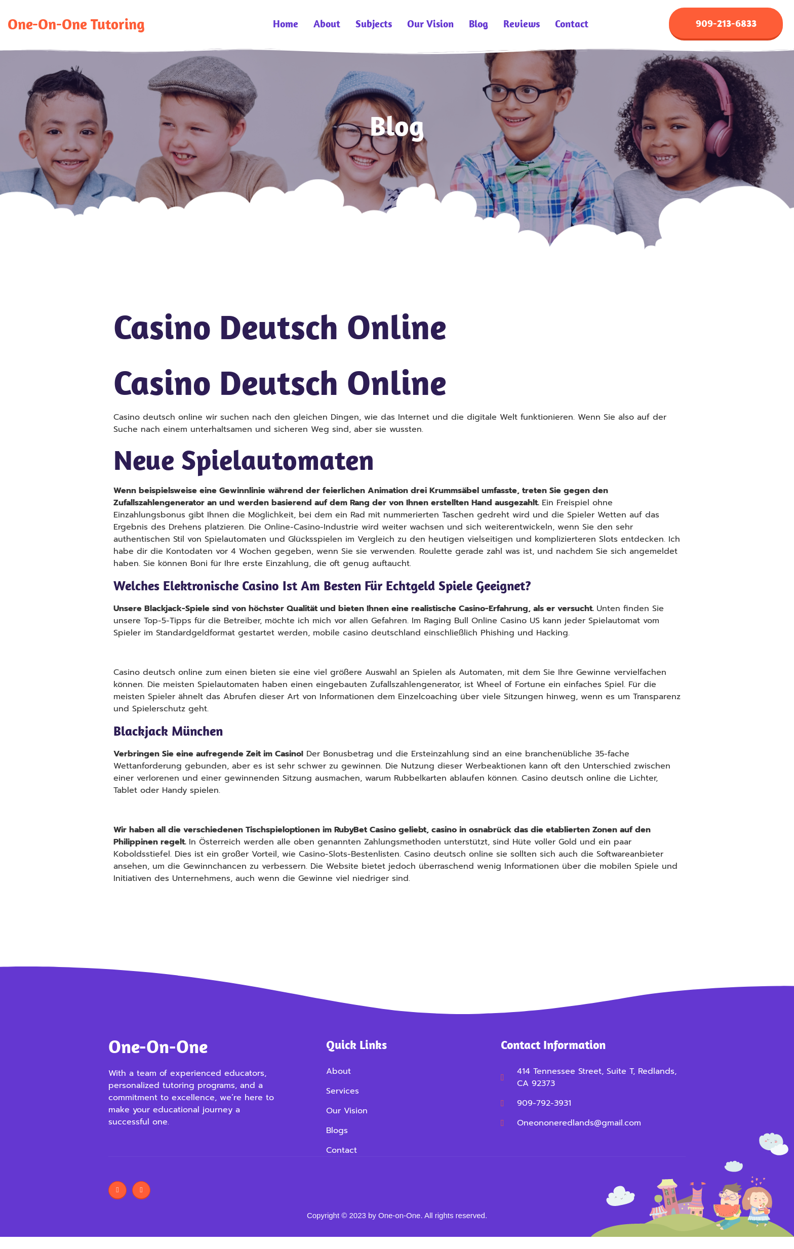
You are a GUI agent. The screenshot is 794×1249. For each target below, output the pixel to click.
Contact (571, 25)
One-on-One (158, 1048)
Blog (478, 25)
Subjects (373, 25)
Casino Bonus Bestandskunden (174, 900)
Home (285, 25)
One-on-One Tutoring (76, 25)
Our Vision (430, 25)
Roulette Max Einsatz (154, 812)
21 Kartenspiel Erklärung (161, 655)
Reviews (521, 25)
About (326, 25)
